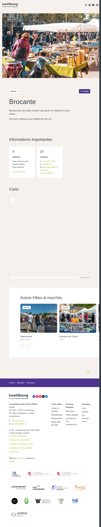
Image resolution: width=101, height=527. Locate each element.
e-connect (20, 458)
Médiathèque (56, 415)
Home (11, 383)
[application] (49, 236)
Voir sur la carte (18, 172)
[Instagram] (37, 396)
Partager (84, 91)
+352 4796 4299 (48, 161)
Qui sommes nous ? (85, 418)
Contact (85, 412)
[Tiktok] (43, 396)
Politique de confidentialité (19, 440)
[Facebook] (34, 396)
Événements (56, 418)
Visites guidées (72, 415)
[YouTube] (40, 396)
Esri (88, 277)
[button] (12, 198)
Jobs (84, 408)
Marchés (20, 383)
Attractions (70, 411)
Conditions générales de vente (21, 444)
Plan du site (13, 452)
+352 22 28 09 (17, 421)
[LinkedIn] (46, 396)
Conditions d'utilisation (18, 436)
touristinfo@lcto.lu (19, 424)
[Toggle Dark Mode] (90, 5)
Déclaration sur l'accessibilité (20, 448)
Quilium (12, 461)
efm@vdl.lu (46, 164)
